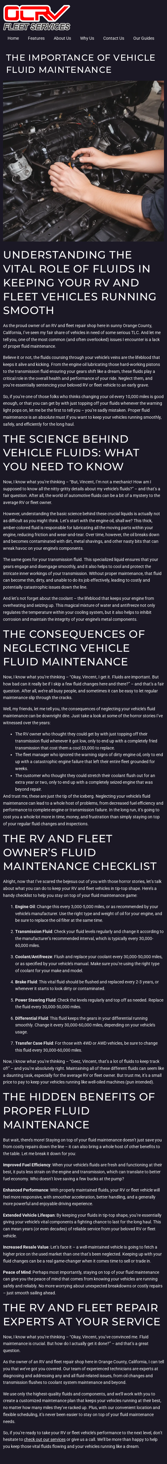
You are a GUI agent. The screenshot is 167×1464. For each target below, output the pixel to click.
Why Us (87, 38)
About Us (62, 38)
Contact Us (113, 38)
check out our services (45, 1439)
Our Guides (143, 38)
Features (36, 38)
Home (13, 38)
